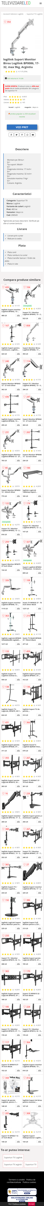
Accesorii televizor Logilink (13, 14)
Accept (31, 1204)
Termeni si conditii (17, 1179)
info (18, 315)
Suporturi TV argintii (13, 1164)
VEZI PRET (22, 127)
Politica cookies (29, 1182)
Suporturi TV (30, 1164)
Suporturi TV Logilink (34, 14)
